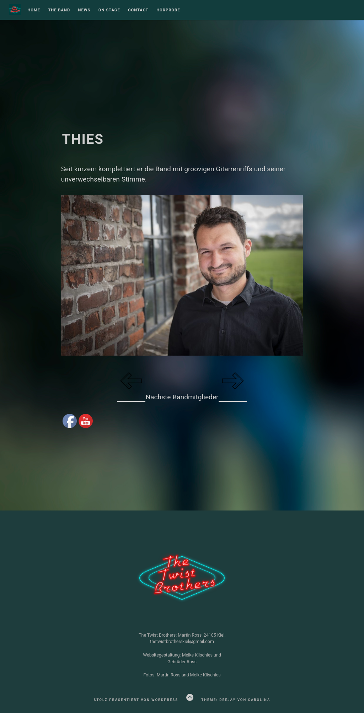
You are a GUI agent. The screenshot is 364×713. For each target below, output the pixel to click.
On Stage (109, 10)
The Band (59, 10)
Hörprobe (168, 10)
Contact (138, 10)
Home (33, 10)
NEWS (84, 10)
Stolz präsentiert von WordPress (136, 700)
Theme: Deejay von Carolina (235, 700)
